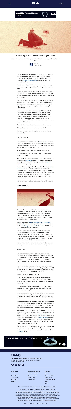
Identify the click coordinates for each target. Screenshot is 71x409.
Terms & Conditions (32, 375)
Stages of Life (48, 377)
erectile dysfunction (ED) (30, 80)
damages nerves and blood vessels (33, 226)
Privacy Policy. (52, 386)
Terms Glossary (15, 377)
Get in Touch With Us (33, 374)
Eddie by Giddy (43, 317)
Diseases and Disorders (50, 375)
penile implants (42, 314)
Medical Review (15, 375)
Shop (46, 383)
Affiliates (13, 381)
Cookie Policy (31, 379)
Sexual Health (48, 374)
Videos (46, 381)
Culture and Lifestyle (50, 379)
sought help (20, 331)
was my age (43, 142)
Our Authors (14, 379)
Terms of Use (44, 386)
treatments (29, 160)
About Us (13, 374)
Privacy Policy (31, 377)
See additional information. (50, 400)
